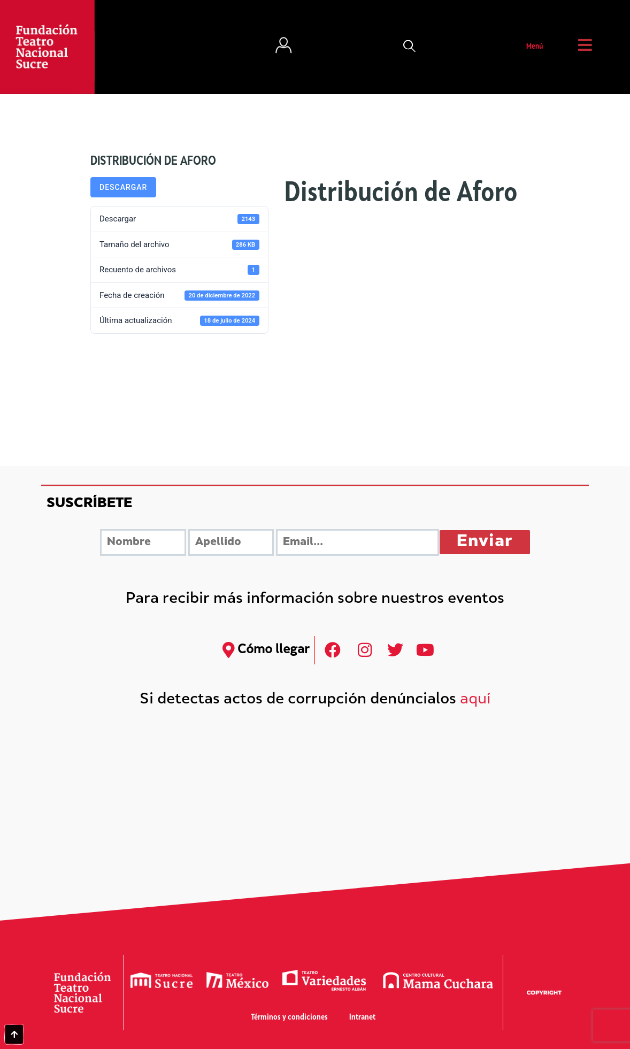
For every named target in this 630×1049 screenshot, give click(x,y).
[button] (409, 47)
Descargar (123, 187)
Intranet (362, 1018)
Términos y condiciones (289, 1018)
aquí (475, 700)
